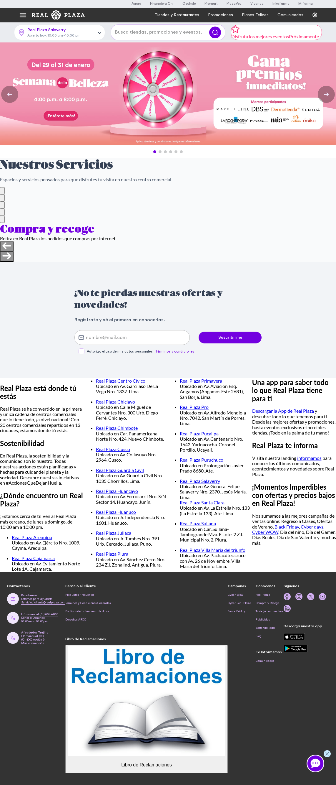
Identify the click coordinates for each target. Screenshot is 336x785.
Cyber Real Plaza (239, 603)
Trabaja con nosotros (269, 611)
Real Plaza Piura (112, 554)
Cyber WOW (265, 532)
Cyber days (312, 526)
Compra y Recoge (267, 603)
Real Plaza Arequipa (32, 537)
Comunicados (265, 660)
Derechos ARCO (75, 619)
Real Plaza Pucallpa (199, 433)
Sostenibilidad (265, 627)
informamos (309, 458)
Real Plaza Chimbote (117, 428)
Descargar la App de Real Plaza (283, 411)
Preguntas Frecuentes (79, 594)
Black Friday (287, 526)
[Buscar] (215, 32)
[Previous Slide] (9, 94)
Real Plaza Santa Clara (202, 502)
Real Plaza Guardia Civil (120, 470)
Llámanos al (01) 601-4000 (39, 614)
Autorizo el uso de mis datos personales (140, 351)
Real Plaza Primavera (201, 381)
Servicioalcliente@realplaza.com (43, 602)
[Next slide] (7, 256)
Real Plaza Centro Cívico (120, 381)
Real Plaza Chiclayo (115, 401)
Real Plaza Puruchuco (201, 460)
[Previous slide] (7, 246)
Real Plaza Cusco (113, 449)
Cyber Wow (235, 594)
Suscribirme (230, 337)
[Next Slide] (326, 94)
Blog (259, 636)
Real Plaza (263, 594)
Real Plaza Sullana (198, 523)
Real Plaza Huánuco (116, 512)
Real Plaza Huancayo (117, 491)
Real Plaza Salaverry (200, 481)
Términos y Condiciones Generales (88, 603)
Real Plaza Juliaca (113, 533)
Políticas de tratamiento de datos (87, 611)
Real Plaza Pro (194, 407)
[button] (154, 151)
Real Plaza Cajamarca (33, 558)
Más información (32, 643)
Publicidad (263, 619)
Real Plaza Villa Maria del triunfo (212, 550)
